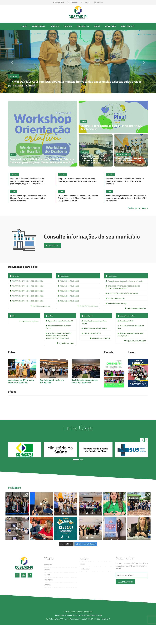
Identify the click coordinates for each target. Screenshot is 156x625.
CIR (12, 316)
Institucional (38, 26)
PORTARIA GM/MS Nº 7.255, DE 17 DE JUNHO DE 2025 (26, 281)
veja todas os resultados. (100, 338)
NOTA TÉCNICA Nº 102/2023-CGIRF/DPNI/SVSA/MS (122, 293)
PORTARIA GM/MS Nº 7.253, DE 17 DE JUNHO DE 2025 (26, 286)
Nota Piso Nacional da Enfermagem (116, 303)
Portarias (14, 276)
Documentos (83, 26)
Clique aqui (52, 245)
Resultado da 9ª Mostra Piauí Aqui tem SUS (94, 328)
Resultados (87, 316)
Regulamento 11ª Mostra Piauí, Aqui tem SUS (59, 321)
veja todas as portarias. (40, 306)
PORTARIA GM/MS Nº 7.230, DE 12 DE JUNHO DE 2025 (26, 291)
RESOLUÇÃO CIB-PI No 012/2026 (68, 296)
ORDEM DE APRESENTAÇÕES (91, 333)
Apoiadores (110, 26)
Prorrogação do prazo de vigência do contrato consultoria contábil (124, 281)
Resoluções (63, 276)
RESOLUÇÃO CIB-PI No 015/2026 (68, 281)
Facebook (72, 2)
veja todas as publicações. (135, 308)
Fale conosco (127, 26)
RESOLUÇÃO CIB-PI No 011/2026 (68, 301)
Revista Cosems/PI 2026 (125, 321)
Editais (49, 316)
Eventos (68, 26)
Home (24, 26)
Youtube (98, 2)
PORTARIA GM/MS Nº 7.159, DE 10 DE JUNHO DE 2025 (26, 301)
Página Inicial (58, 2)
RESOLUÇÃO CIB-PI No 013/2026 (68, 291)
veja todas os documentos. (135, 340)
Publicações (111, 276)
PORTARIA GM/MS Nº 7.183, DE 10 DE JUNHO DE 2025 (26, 296)
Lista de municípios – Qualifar (115, 298)
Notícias (55, 26)
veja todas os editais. (65, 343)
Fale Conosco (85, 569)
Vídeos (97, 26)
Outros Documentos (126, 316)
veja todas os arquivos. (28, 321)
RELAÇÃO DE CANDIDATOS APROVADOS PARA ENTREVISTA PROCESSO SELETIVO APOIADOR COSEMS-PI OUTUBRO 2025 (58, 335)
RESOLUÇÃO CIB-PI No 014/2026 (68, 286)
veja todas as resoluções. (88, 306)
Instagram (86, 2)
